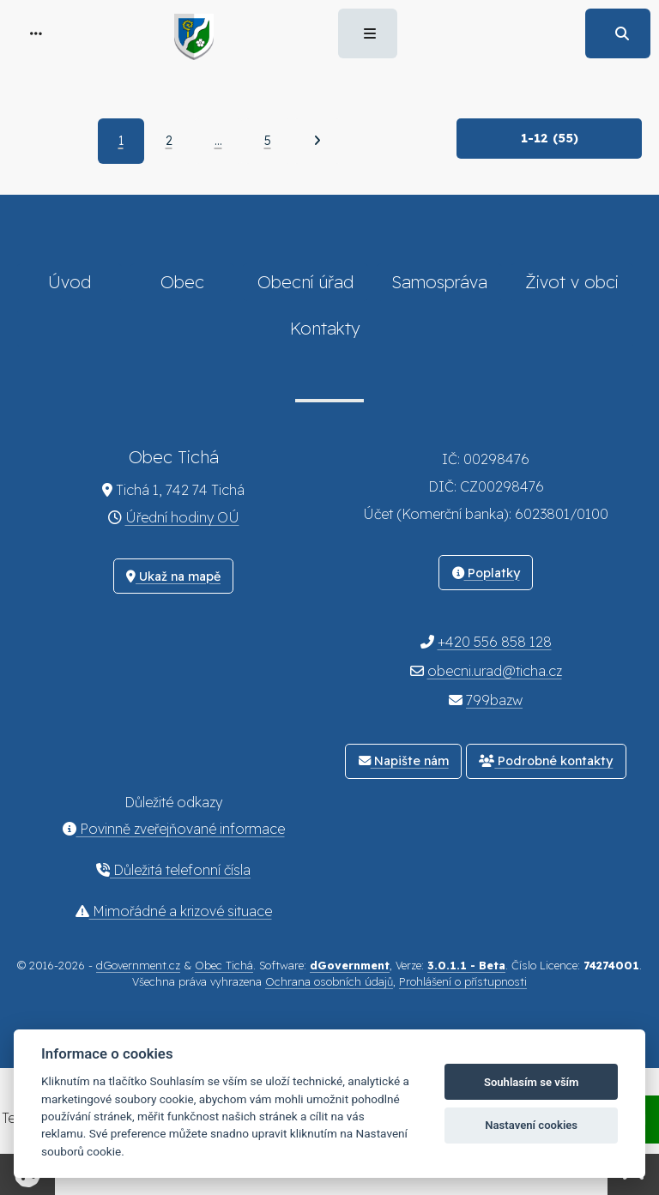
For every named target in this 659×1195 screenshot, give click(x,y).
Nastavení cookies (531, 1125)
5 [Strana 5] (267, 140)
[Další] (317, 140)
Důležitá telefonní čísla (173, 869)
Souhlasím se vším (531, 1082)
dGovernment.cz (138, 965)
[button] (36, 33)
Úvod (69, 282)
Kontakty (325, 328)
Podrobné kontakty (546, 761)
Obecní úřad (305, 282)
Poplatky (486, 573)
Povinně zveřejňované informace (174, 828)
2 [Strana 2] (169, 140)
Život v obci (572, 282)
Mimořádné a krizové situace (174, 911)
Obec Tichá (224, 965)
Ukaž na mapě (173, 576)
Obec (182, 282)
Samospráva (439, 282)
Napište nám (404, 761)
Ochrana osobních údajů (329, 981)
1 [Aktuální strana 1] (121, 140)
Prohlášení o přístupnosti (463, 981)
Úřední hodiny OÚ (182, 517)
